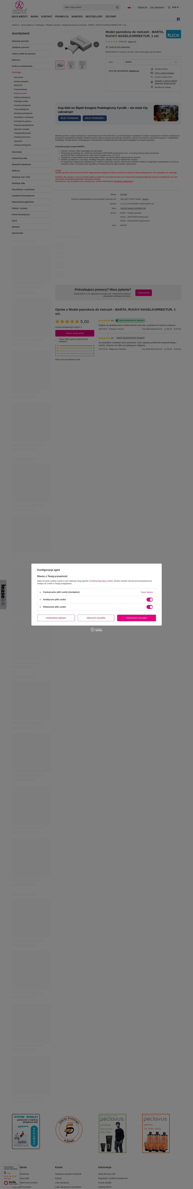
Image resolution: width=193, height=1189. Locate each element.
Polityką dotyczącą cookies (101, 581)
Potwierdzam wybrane (56, 618)
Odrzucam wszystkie (96, 618)
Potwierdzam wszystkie (136, 618)
